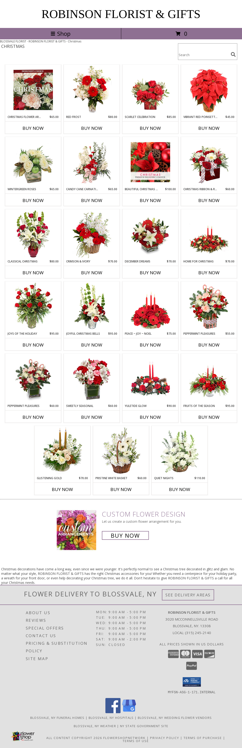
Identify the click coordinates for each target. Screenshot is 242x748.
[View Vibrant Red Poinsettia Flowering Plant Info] (209, 90)
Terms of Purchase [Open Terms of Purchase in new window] (203, 737)
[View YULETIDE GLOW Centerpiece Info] (150, 379)
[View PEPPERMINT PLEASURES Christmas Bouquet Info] (33, 379)
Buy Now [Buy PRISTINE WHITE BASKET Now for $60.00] (121, 489)
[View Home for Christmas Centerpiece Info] (209, 234)
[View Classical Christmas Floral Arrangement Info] (33, 234)
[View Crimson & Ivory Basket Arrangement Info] (92, 234)
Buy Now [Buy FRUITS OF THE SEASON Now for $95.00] (209, 417)
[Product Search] (203, 55)
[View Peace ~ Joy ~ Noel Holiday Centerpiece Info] (150, 307)
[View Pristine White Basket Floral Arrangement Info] (121, 451)
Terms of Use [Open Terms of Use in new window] (136, 741)
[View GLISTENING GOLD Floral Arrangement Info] (62, 451)
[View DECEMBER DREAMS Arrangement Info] (150, 234)
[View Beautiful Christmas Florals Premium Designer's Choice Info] (150, 162)
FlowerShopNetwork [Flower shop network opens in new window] (124, 737)
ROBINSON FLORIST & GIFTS (121, 14)
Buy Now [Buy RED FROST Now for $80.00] (91, 128)
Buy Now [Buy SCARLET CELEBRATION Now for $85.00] (150, 128)
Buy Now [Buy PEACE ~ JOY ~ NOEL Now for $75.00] (150, 345)
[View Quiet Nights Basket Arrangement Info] (179, 451)
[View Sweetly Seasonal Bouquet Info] (92, 379)
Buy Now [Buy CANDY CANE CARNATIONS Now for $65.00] (91, 200)
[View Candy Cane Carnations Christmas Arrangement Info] (92, 162)
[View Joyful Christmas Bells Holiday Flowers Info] (92, 307)
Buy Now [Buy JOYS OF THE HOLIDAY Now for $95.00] (33, 345)
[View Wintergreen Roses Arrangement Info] (33, 162)
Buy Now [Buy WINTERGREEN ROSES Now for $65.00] (33, 200)
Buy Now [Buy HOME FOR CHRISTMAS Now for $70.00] (209, 273)
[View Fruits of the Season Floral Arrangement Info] (209, 379)
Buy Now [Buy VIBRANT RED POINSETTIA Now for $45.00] (209, 128)
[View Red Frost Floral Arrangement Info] (92, 90)
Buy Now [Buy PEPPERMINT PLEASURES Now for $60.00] (33, 417)
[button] (192, 682)
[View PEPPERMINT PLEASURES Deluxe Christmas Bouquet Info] (209, 307)
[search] (233, 54)
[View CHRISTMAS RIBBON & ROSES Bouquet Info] (209, 162)
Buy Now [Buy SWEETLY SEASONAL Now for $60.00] (91, 417)
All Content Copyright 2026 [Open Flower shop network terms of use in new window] (74, 737)
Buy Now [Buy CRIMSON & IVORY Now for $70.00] (91, 273)
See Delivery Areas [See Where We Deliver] (188, 595)
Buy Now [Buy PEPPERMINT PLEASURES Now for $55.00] (209, 345)
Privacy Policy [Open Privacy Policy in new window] (164, 737)
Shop (60, 33)
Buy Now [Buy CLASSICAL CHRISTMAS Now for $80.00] (33, 273)
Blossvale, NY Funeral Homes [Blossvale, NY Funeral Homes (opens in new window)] (57, 717)
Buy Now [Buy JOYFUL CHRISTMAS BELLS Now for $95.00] (91, 345)
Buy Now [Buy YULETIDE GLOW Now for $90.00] (150, 417)
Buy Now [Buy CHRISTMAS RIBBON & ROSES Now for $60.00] (209, 200)
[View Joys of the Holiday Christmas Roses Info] (33, 307)
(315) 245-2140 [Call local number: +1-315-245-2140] (198, 632)
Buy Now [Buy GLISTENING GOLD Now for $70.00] (62, 489)
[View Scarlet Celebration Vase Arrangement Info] (150, 90)
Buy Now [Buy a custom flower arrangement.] (125, 535)
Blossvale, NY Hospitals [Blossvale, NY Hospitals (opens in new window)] (111, 717)
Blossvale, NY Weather (95, 726)
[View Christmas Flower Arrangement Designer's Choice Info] (33, 90)
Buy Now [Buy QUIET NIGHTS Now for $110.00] (179, 489)
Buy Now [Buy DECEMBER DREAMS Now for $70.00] (150, 273)
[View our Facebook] (113, 711)
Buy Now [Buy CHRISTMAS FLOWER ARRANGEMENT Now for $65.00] (33, 128)
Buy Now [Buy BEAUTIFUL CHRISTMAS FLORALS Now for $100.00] (150, 200)
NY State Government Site (144, 726)
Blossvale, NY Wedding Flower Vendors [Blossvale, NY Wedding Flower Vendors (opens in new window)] (175, 717)
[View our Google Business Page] (129, 711)
